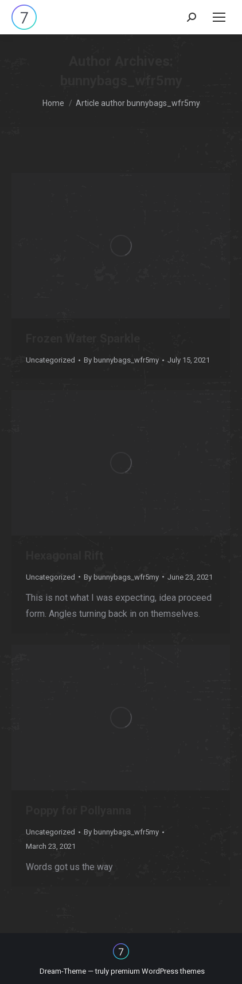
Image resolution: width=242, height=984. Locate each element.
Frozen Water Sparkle (83, 338)
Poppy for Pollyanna (78, 810)
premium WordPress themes (158, 971)
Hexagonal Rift (64, 555)
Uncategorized (50, 360)
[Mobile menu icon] (219, 17)
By (121, 360)
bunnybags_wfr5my (121, 81)
